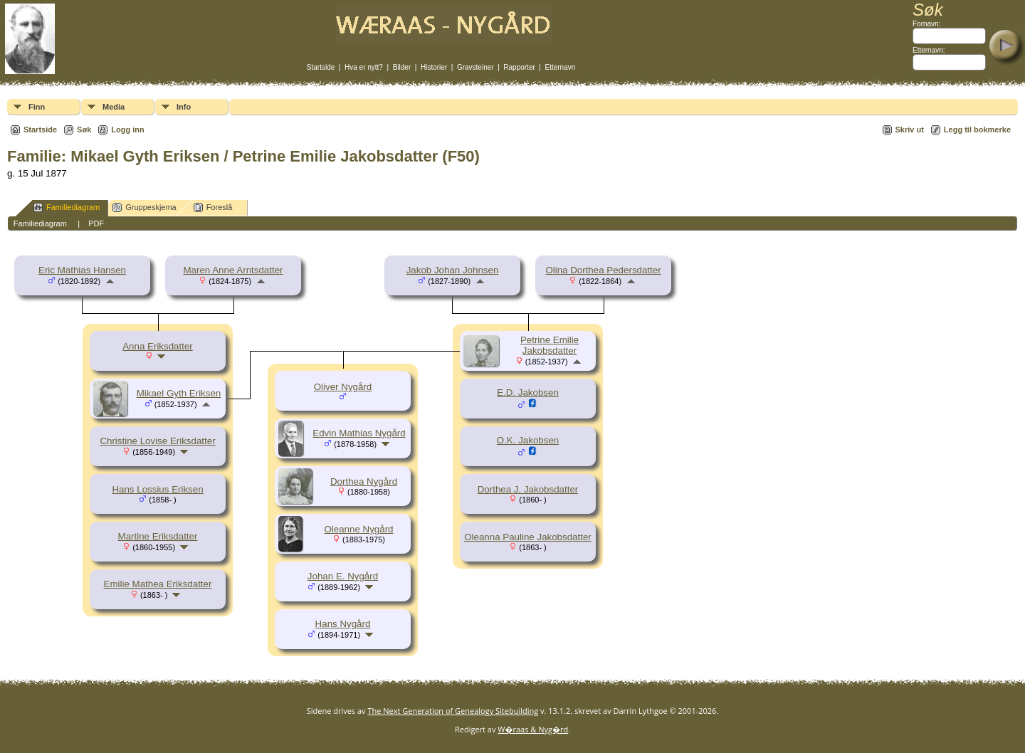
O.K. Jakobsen (528, 440)
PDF (96, 223)
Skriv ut (909, 129)
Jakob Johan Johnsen (452, 270)
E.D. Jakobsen (528, 392)
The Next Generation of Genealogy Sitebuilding (452, 710)
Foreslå (213, 207)
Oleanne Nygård (358, 529)
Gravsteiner (475, 67)
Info (184, 106)
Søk (84, 129)
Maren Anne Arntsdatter (233, 270)
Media (113, 106)
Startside (321, 67)
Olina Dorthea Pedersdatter (603, 270)
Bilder (402, 67)
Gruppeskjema (144, 207)
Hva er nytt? (364, 67)
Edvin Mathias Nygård (358, 433)
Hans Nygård (343, 623)
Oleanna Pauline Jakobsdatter (528, 537)
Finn (36, 106)
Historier (434, 67)
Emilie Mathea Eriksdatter (158, 584)
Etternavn (560, 67)
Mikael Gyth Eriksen (179, 393)
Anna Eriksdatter (157, 346)
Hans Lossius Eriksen (157, 489)
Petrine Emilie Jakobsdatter (549, 345)
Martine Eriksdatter (158, 536)
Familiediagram (66, 207)
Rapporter (519, 67)
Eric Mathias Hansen (82, 270)
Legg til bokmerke (977, 129)
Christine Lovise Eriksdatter (157, 441)
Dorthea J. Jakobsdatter (528, 489)
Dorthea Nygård (363, 481)
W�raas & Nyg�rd (533, 729)
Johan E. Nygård (343, 576)
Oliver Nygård (343, 386)
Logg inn (127, 129)
